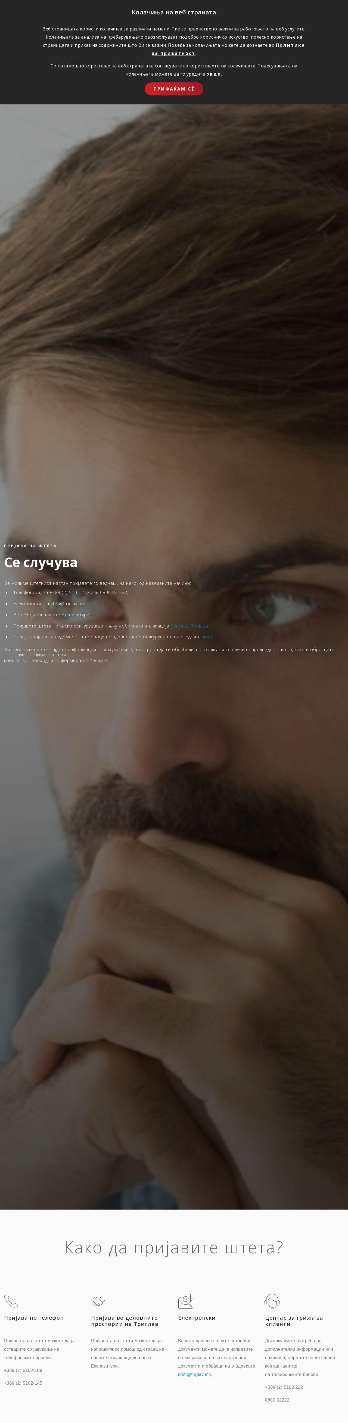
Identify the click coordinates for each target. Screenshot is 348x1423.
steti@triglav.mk (194, 1374)
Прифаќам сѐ (174, 89)
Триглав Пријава (189, 626)
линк (208, 637)
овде (213, 74)
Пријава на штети (50, 654)
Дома (22, 654)
